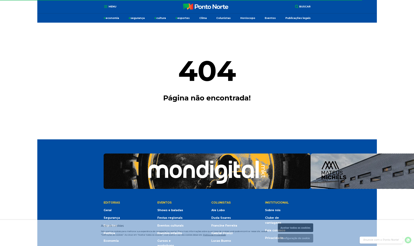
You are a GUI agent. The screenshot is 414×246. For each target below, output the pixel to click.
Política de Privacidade (214, 234)
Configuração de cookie (295, 238)
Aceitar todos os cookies (295, 227)
